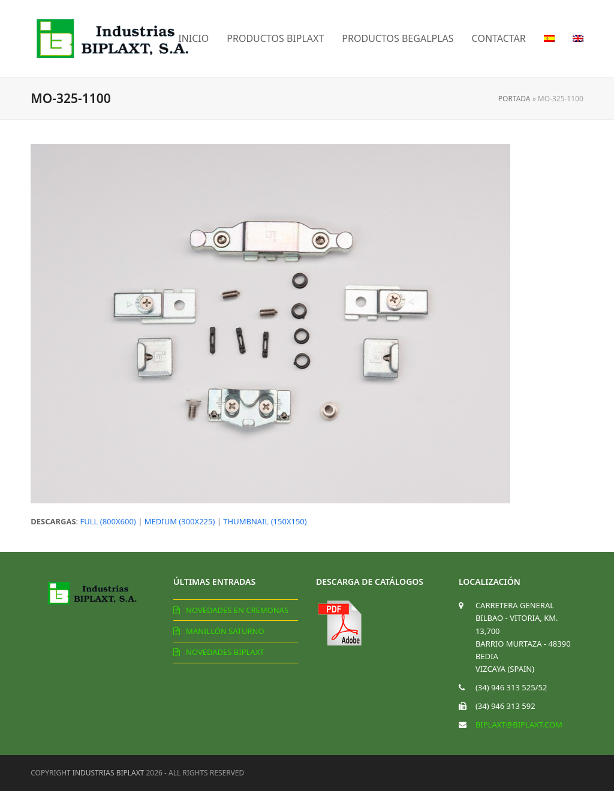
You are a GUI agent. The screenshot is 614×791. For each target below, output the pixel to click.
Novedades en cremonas (237, 610)
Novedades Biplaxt (225, 652)
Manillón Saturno (225, 631)
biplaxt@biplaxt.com (518, 724)
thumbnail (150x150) (264, 521)
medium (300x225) (180, 521)
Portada (514, 98)
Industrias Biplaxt (109, 773)
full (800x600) (108, 521)
